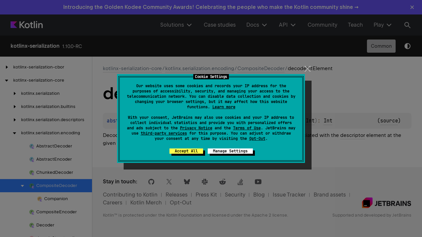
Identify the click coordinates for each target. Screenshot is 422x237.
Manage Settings (230, 151)
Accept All (186, 151)
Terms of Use (247, 128)
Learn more (223, 107)
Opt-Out (257, 138)
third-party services (164, 133)
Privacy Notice (196, 128)
